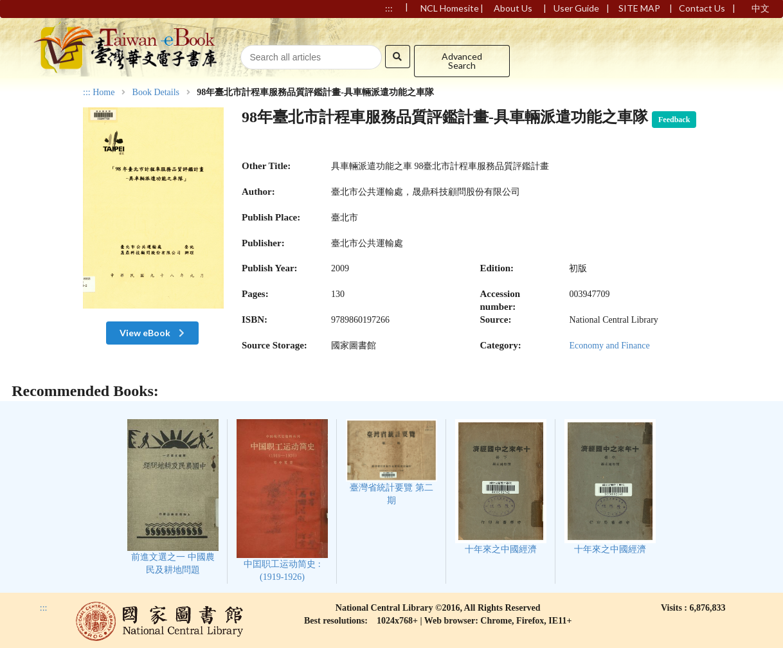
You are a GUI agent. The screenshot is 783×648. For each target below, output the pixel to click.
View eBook (153, 332)
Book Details (156, 92)
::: (87, 92)
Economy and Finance (609, 345)
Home (103, 92)
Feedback (674, 119)
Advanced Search (462, 61)
